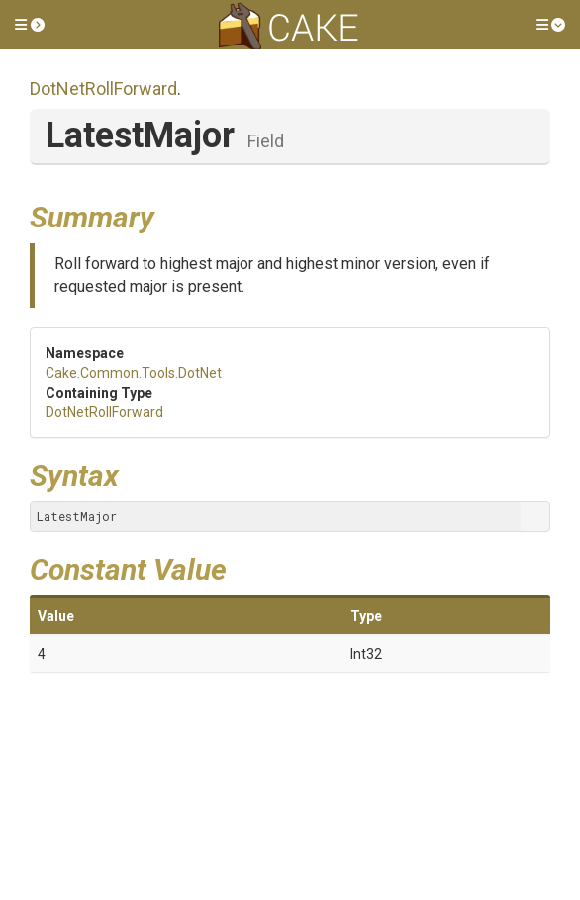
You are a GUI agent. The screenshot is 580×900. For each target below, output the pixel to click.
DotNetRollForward (103, 88)
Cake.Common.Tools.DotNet (134, 373)
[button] (29, 24)
